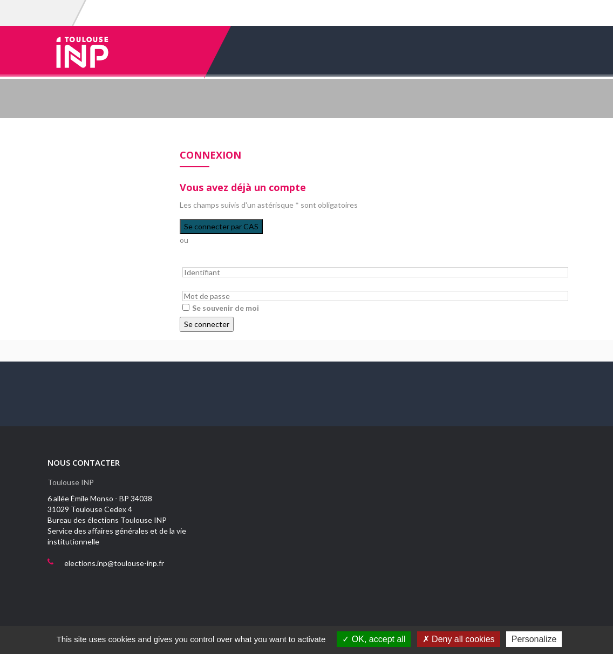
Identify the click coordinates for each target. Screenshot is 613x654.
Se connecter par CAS (221, 226)
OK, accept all (373, 639)
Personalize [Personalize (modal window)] (534, 639)
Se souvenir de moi (225, 307)
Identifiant (196, 261)
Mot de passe (201, 285)
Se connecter (206, 324)
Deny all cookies (459, 639)
